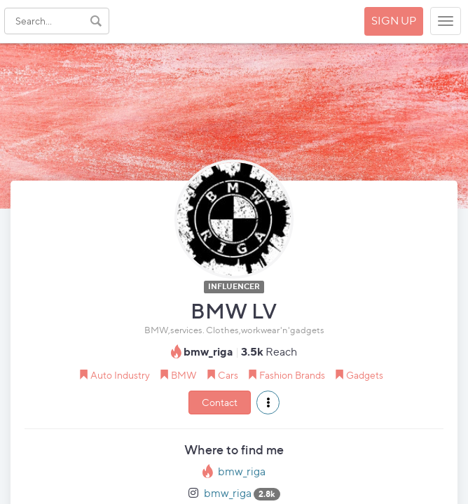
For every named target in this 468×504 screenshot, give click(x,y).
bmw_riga (242, 471)
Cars (228, 375)
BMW (184, 375)
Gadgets (364, 375)
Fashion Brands (292, 375)
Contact (220, 402)
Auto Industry (120, 375)
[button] (268, 402)
